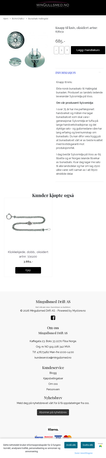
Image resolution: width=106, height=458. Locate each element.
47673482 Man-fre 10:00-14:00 (55, 352)
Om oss (53, 383)
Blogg (53, 372)
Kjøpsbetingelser (53, 378)
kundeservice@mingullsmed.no (53, 357)
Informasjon (65, 73)
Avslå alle (71, 445)
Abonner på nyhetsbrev (53, 412)
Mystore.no (79, 310)
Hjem (5, 18)
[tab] (79, 72)
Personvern (53, 389)
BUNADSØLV (17, 18)
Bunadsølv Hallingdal (37, 18)
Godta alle (88, 445)
